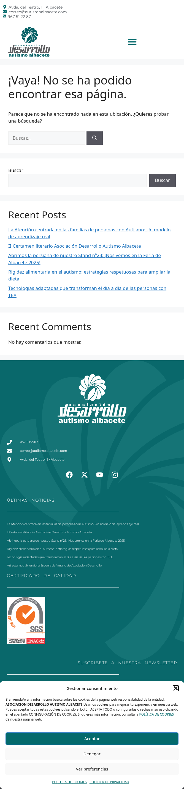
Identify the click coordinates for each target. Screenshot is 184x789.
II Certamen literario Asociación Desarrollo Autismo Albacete (74, 246)
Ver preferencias (92, 769)
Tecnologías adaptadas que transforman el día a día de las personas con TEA (60, 557)
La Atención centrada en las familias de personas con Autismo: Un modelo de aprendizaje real (73, 524)
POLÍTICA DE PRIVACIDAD (109, 782)
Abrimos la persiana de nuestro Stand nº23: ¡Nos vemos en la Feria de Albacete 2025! (66, 540)
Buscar (15, 170)
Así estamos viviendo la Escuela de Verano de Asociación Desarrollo (54, 565)
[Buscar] (94, 138)
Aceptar (92, 738)
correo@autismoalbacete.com (38, 11)
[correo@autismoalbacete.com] (5, 12)
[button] (175, 688)
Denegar (92, 753)
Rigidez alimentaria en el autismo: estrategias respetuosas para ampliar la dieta (62, 549)
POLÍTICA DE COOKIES (156, 714)
